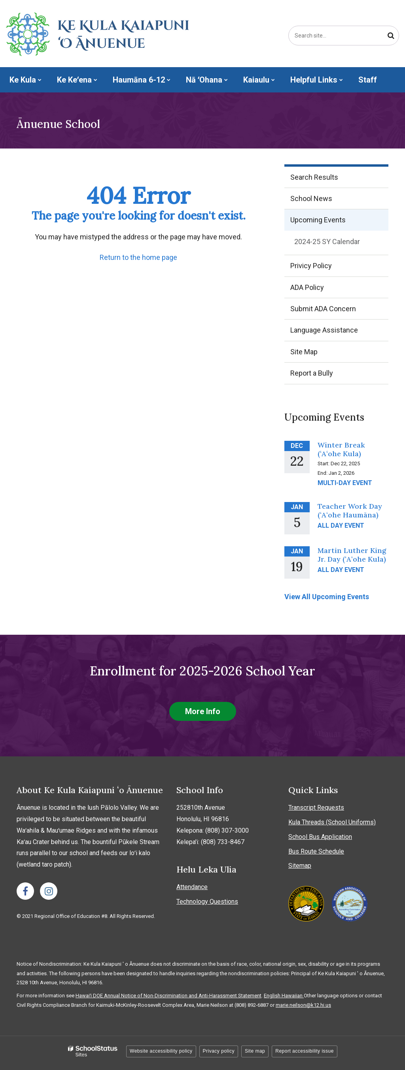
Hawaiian (293, 996)
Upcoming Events (318, 220)
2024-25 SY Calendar (340, 243)
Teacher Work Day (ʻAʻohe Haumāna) (350, 510)
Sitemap (299, 865)
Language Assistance (324, 330)
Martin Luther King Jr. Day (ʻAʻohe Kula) (352, 555)
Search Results (314, 177)
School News (311, 198)
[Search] (391, 35)
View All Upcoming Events (326, 596)
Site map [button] (255, 1051)
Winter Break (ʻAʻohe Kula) (341, 449)
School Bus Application (320, 837)
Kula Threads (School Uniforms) (332, 822)
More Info (202, 711)
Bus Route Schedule (316, 851)
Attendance (192, 887)
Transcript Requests (316, 807)
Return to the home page (138, 257)
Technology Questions (207, 901)
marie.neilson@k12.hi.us (303, 1005)
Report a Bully (325, 376)
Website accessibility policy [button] (161, 1051)
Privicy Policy (311, 265)
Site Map (304, 352)
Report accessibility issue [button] (304, 1051)
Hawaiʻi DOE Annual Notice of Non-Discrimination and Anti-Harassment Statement (168, 996)
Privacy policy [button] (219, 1051)
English (273, 996)
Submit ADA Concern (323, 309)
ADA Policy (307, 287)
